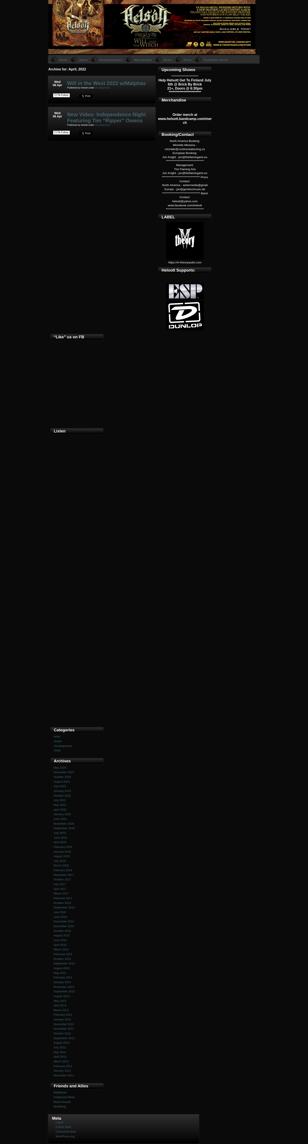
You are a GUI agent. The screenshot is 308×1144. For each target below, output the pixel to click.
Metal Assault (62, 1102)
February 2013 (62, 1014)
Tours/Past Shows (215, 60)
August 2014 (61, 968)
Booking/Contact (111, 60)
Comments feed (65, 1131)
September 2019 (64, 828)
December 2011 (63, 1075)
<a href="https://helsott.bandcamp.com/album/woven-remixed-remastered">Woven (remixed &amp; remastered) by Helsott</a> (77, 652)
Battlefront (60, 1092)
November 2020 (63, 823)
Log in (59, 1122)
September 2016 (64, 907)
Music (168, 60)
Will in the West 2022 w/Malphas (106, 83)
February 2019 (62, 847)
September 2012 (64, 1038)
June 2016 (60, 917)
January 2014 (62, 982)
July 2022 (59, 800)
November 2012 (63, 1028)
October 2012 (62, 1033)
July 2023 (59, 786)
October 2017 (62, 879)
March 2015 (61, 949)
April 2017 (59, 889)
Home (63, 60)
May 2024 (59, 767)
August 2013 (61, 996)
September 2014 (64, 963)
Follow (61, 95)
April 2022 (59, 809)
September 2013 (64, 991)
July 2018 (59, 861)
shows (57, 741)
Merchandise (143, 60)
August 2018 (61, 856)
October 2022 (62, 795)
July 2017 (59, 884)
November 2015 (63, 926)
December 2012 (63, 1024)
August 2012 (61, 1042)
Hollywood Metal (64, 1097)
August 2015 (61, 935)
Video (57, 750)
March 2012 (61, 1061)
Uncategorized (102, 87)
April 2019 (59, 842)
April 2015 (59, 945)
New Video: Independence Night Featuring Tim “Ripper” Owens (106, 117)
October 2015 (62, 931)
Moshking (59, 1106)
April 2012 (59, 1056)
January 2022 (62, 814)
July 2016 (59, 912)
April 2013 (59, 1005)
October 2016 (62, 903)
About (83, 60)
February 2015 (62, 954)
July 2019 (59, 833)
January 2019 (62, 851)
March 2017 (61, 893)
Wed (57, 82)
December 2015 (63, 921)
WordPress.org (65, 1136)
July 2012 (59, 1047)
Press (188, 60)
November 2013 (63, 987)
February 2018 (62, 870)
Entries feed (63, 1126)
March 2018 (61, 865)
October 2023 (62, 777)
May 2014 (59, 973)
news (56, 736)
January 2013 (62, 1019)
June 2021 (60, 819)
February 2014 (62, 977)
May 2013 (59, 1001)
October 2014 (62, 959)
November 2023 (63, 772)
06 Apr (57, 85)
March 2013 (61, 1010)
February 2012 (62, 1066)
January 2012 (62, 1070)
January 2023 (62, 791)
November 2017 (63, 875)
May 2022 (59, 805)
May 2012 (59, 1052)
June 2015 (60, 940)
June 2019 (60, 837)
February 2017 (62, 898)
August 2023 (61, 781)
